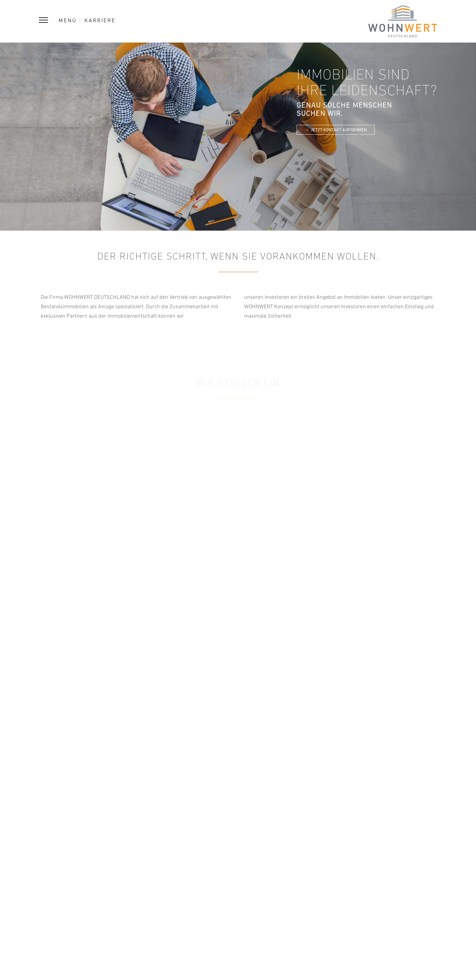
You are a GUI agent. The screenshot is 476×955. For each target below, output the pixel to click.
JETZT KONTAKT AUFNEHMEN (339, 129)
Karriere (100, 20)
